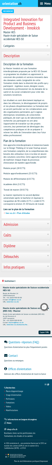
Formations (10, 402)
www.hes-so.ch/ (13, 302)
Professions (10, 399)
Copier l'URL (44, 332)
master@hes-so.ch (15, 322)
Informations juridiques (31, 461)
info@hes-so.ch (14, 300)
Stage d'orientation (13, 395)
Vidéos (8, 406)
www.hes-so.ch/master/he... (17, 324)
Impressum (44, 461)
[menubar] (45, 3)
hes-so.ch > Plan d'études (18, 213)
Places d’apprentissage (14, 391)
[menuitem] (47, 384)
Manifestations (12, 410)
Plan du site (18, 461)
